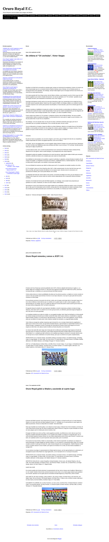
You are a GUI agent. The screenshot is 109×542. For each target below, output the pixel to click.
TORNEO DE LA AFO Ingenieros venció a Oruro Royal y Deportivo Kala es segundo (13, 50)
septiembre (9, 163)
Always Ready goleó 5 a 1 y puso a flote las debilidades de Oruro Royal (13, 136)
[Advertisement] (50, 33)
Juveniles (78, 15)
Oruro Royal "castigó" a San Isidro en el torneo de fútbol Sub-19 (12, 59)
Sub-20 (97, 15)
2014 (6, 192)
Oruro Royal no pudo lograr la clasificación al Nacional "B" (10, 87)
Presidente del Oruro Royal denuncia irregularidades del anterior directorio (12, 97)
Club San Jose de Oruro (94, 93)
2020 (6, 157)
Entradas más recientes (33, 525)
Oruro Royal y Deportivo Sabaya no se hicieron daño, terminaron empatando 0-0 (13, 116)
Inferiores (63, 15)
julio (7, 176)
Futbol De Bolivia (92, 48)
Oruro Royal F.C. (17, 8)
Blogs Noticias (91, 105)
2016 (6, 187)
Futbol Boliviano (92, 63)
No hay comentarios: (46, 238)
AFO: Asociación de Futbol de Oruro (12, 15)
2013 (6, 194)
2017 (6, 185)
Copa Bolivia (32, 15)
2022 (6, 152)
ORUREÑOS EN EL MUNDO (95, 134)
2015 (6, 189)
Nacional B (84, 15)
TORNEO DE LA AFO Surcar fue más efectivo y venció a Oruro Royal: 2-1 (12, 106)
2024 (6, 148)
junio (7, 178)
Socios (91, 15)
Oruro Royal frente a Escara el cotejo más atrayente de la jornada (12, 69)
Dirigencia (50, 15)
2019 (6, 159)
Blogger (59, 538)
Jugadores (70, 15)
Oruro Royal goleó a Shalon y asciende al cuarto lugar (50, 389)
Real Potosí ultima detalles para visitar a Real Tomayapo (99, 51)
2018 (6, 161)
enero (7, 182)
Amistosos (24, 15)
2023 (6, 150)
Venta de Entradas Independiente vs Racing (98, 67)
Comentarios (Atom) (58, 529)
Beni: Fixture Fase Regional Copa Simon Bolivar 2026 (99, 83)
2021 (6, 154)
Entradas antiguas (77, 525)
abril (7, 180)
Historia (56, 15)
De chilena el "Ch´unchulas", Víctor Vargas (45, 56)
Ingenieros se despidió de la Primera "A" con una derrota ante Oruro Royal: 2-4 (13, 126)
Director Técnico (41, 15)
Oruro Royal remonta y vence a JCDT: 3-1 (44, 256)
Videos (14, 18)
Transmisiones (7, 18)
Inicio (56, 525)
